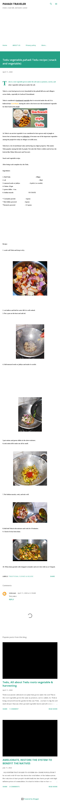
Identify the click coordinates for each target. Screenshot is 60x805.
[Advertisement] (30, 27)
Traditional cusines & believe (21, 576)
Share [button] (52, 576)
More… (44, 45)
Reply (11, 599)
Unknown (12, 593)
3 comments (14, 787)
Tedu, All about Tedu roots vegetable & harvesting (28, 683)
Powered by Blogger (30, 799)
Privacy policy (31, 45)
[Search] (51, 4)
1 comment (14, 709)
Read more (53, 709)
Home (5, 45)
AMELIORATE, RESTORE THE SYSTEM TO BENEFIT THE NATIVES (27, 761)
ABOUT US (16, 45)
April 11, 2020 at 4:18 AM (27, 593)
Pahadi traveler (14, 4)
